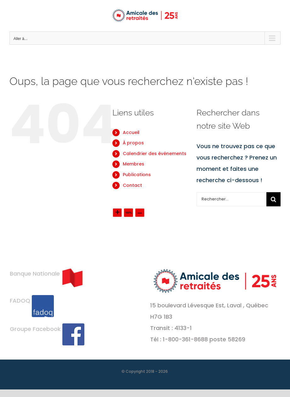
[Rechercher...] (231, 199)
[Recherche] (273, 199)
